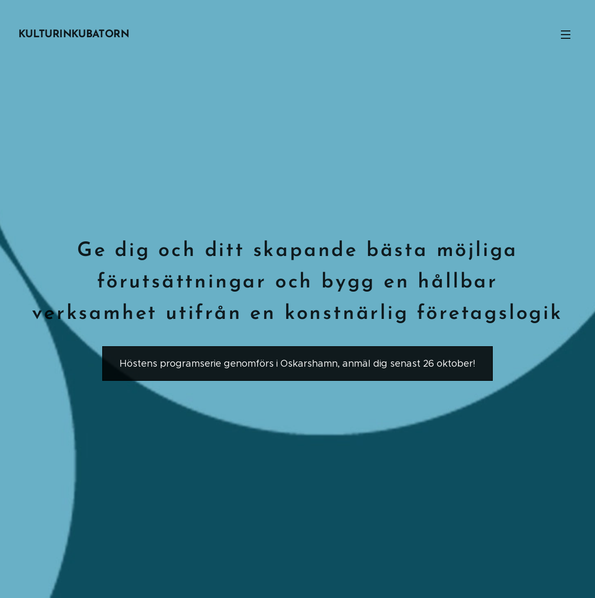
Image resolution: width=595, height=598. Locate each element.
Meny (565, 34)
